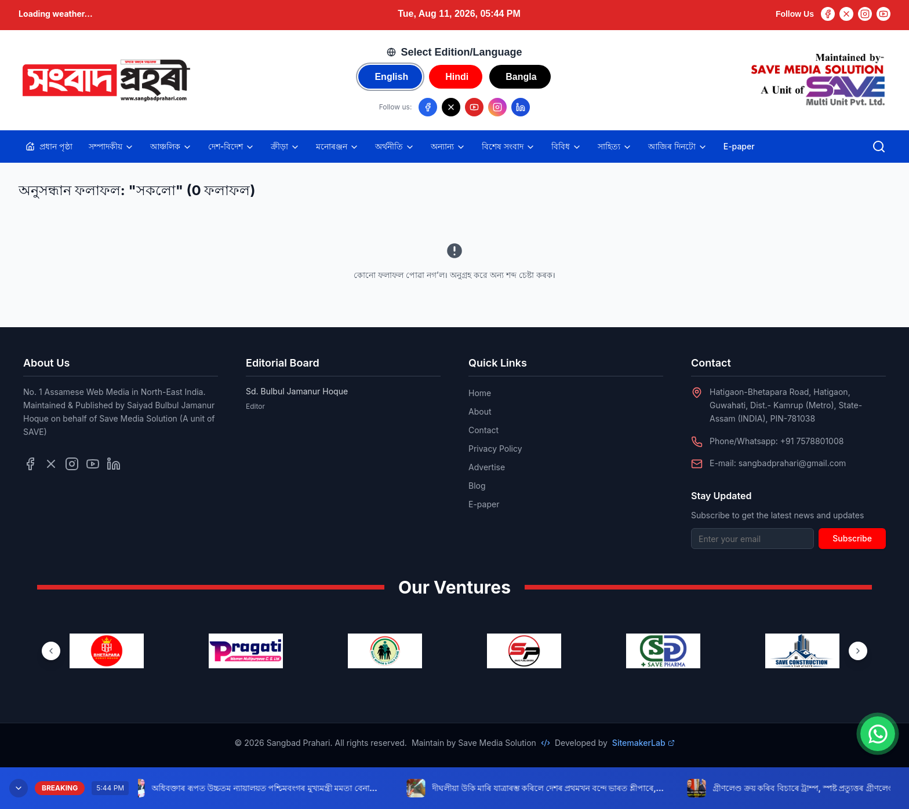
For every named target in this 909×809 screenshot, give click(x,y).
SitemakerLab (643, 743)
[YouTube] (883, 14)
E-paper (739, 146)
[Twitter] (846, 14)
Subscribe (852, 538)
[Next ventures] (858, 651)
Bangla (521, 77)
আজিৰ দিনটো (677, 146)
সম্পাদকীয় (111, 146)
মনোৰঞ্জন (337, 146)
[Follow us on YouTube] (474, 107)
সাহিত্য (615, 146)
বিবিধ (566, 146)
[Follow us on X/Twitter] (451, 107)
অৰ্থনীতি (394, 146)
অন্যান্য (448, 146)
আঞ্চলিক (171, 146)
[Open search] (878, 146)
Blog (477, 485)
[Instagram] (865, 14)
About (479, 411)
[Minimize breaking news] (18, 788)
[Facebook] (828, 14)
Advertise (486, 467)
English (391, 77)
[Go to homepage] (105, 80)
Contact (483, 430)
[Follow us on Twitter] (51, 464)
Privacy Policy (495, 448)
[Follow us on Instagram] (497, 107)
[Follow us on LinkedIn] (520, 107)
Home (479, 393)
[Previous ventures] (51, 651)
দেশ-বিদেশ (231, 146)
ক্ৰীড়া (285, 146)
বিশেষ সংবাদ (508, 146)
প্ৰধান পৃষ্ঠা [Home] (49, 146)
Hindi (456, 77)
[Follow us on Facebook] (428, 107)
